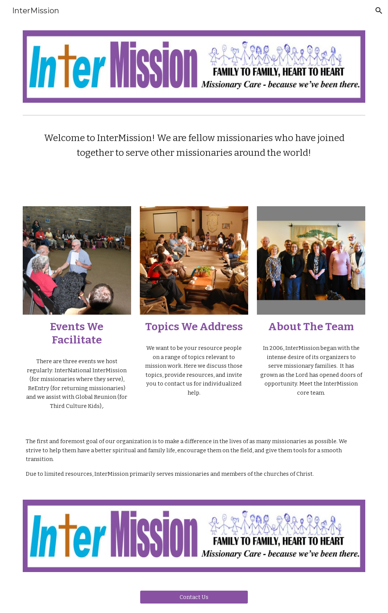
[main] (194, 145)
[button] (379, 11)
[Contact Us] (194, 597)
